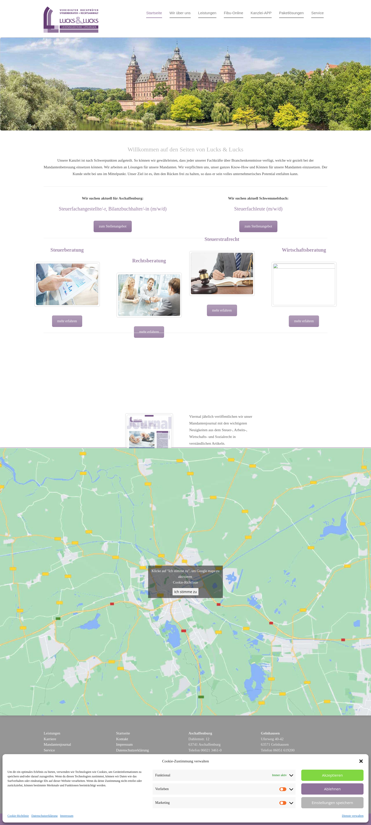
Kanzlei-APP (261, 13)
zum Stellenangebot (112, 226)
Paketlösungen (291, 13)
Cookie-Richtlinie (18, 816)
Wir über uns (180, 13)
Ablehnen (332, 788)
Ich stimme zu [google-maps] (185, 591)
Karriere (50, 739)
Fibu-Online (233, 13)
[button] (361, 761)
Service (317, 13)
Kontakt (122, 739)
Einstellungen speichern (332, 802)
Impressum (66, 816)
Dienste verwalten (353, 816)
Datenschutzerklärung (44, 816)
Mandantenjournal (57, 744)
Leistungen (207, 13)
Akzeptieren (332, 775)
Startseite (154, 13)
